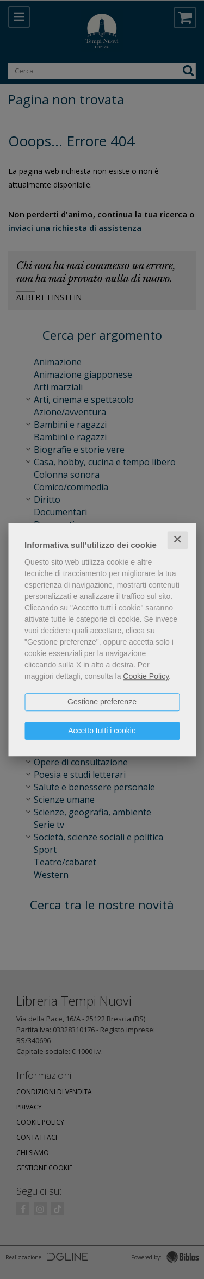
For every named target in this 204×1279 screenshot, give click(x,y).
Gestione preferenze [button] (102, 701)
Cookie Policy (146, 676)
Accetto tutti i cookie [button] (102, 730)
